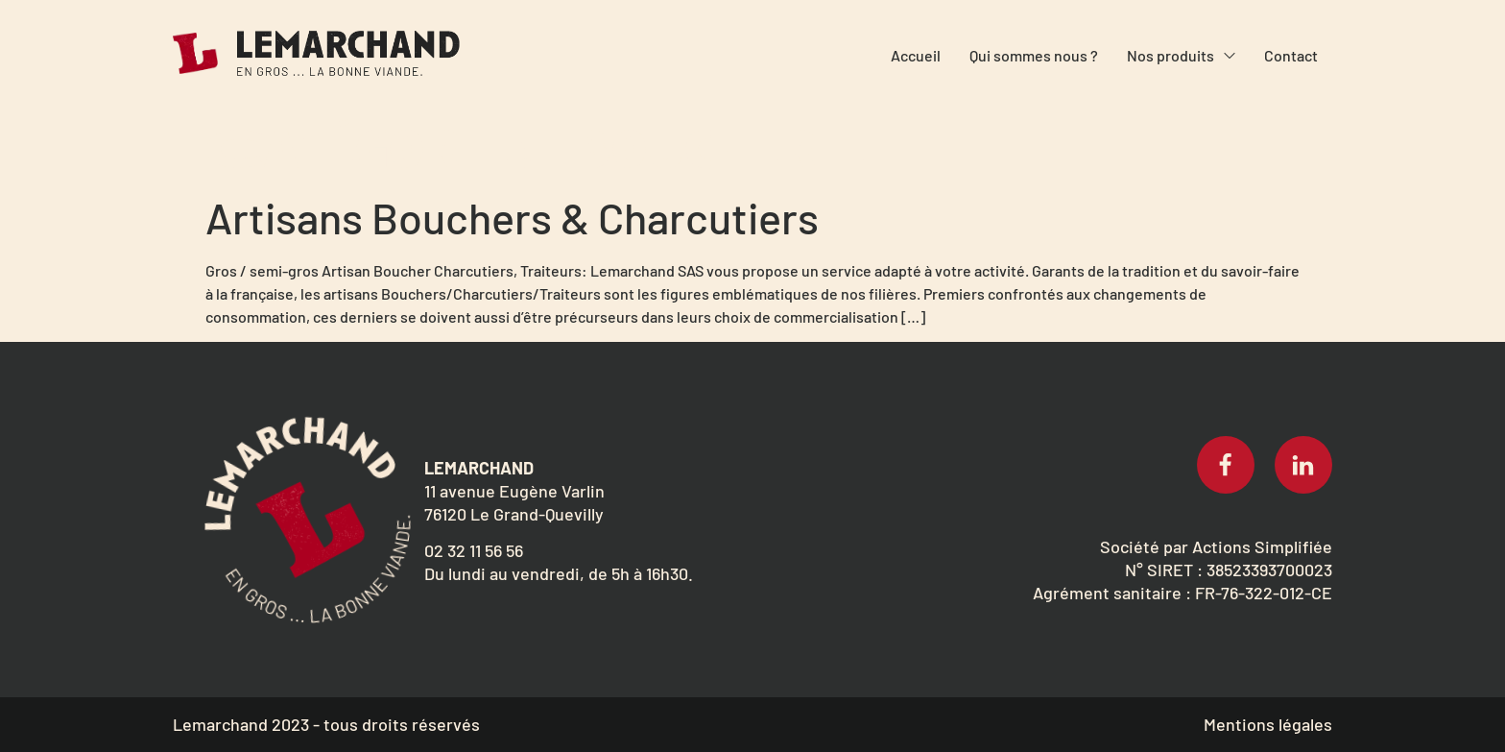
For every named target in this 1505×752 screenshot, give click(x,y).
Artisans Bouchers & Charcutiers (512, 217)
